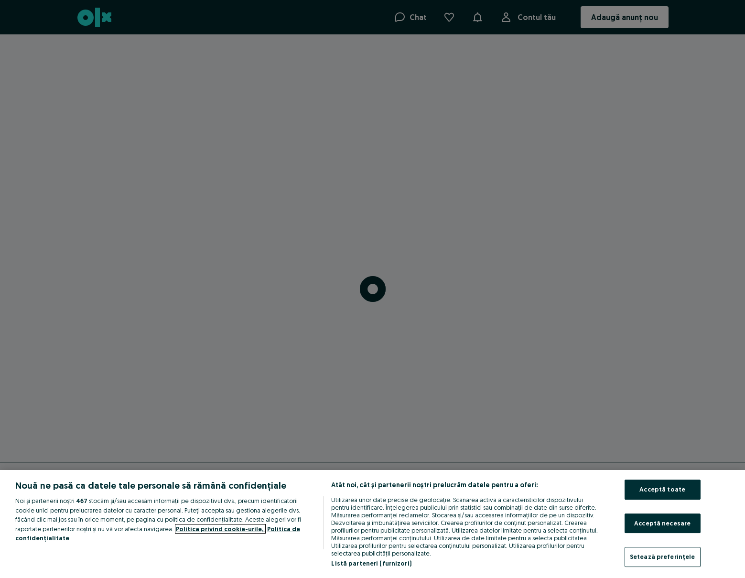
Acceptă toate (662, 489)
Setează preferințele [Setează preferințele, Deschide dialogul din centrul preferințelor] (662, 556)
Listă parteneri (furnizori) (371, 563)
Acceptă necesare (662, 523)
